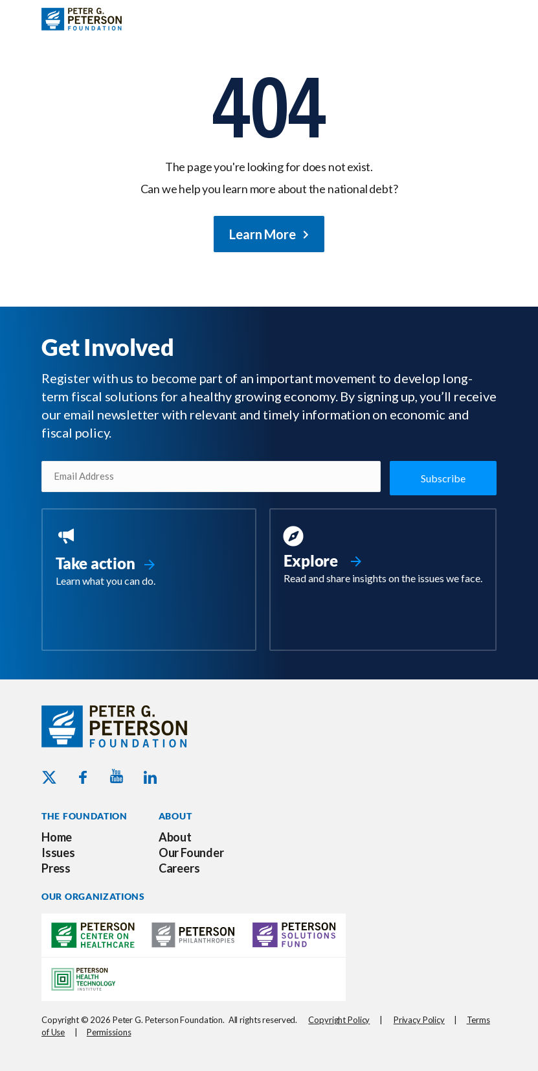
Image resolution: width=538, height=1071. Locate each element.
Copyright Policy (339, 1019)
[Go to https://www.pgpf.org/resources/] (383, 556)
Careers (179, 867)
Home (56, 836)
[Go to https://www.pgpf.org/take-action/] (149, 557)
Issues (58, 852)
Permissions (109, 1031)
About (175, 836)
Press (56, 867)
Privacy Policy (419, 1019)
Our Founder (191, 852)
